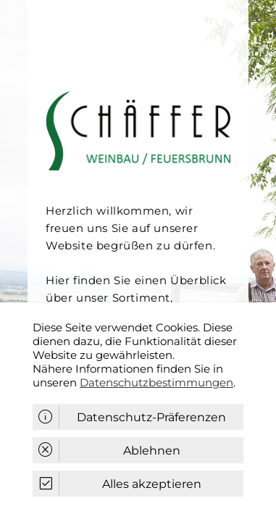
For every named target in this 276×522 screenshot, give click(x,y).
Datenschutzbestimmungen (156, 382)
